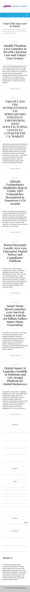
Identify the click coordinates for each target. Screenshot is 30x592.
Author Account (6, 488)
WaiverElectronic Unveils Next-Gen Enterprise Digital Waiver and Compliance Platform (15, 253)
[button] (2, 15)
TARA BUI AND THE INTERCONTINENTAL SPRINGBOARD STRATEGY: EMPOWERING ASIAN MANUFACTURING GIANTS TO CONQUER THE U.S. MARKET (15, 118)
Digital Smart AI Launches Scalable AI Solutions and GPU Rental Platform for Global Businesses (15, 376)
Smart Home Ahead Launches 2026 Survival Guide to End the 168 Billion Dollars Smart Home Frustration (15, 315)
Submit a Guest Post (8, 498)
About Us (5, 485)
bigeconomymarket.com (19, 587)
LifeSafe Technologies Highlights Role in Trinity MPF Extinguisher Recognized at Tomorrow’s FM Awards (15, 192)
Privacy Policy (6, 495)
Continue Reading (15, 88)
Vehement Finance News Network (11, 473)
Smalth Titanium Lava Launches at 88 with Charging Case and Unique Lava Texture (15, 52)
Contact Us (5, 492)
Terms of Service (7, 501)
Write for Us (5, 504)
